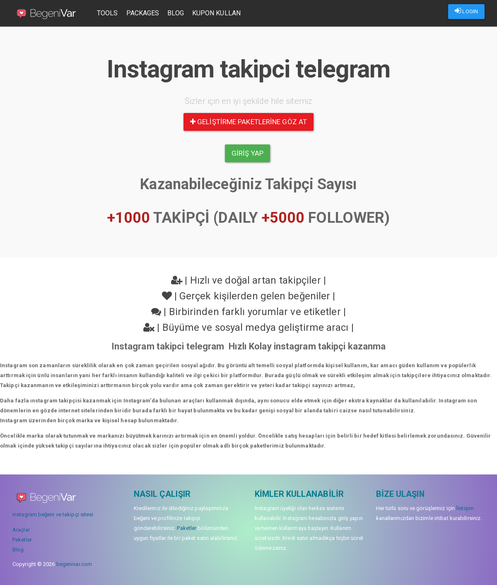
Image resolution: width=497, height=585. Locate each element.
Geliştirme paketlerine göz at (248, 122)
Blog (175, 13)
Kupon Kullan (216, 13)
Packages (142, 13)
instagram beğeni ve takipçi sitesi (52, 514)
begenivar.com (74, 564)
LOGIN (466, 10)
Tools (107, 13)
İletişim (465, 508)
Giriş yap (247, 153)
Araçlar (21, 530)
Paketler (22, 540)
